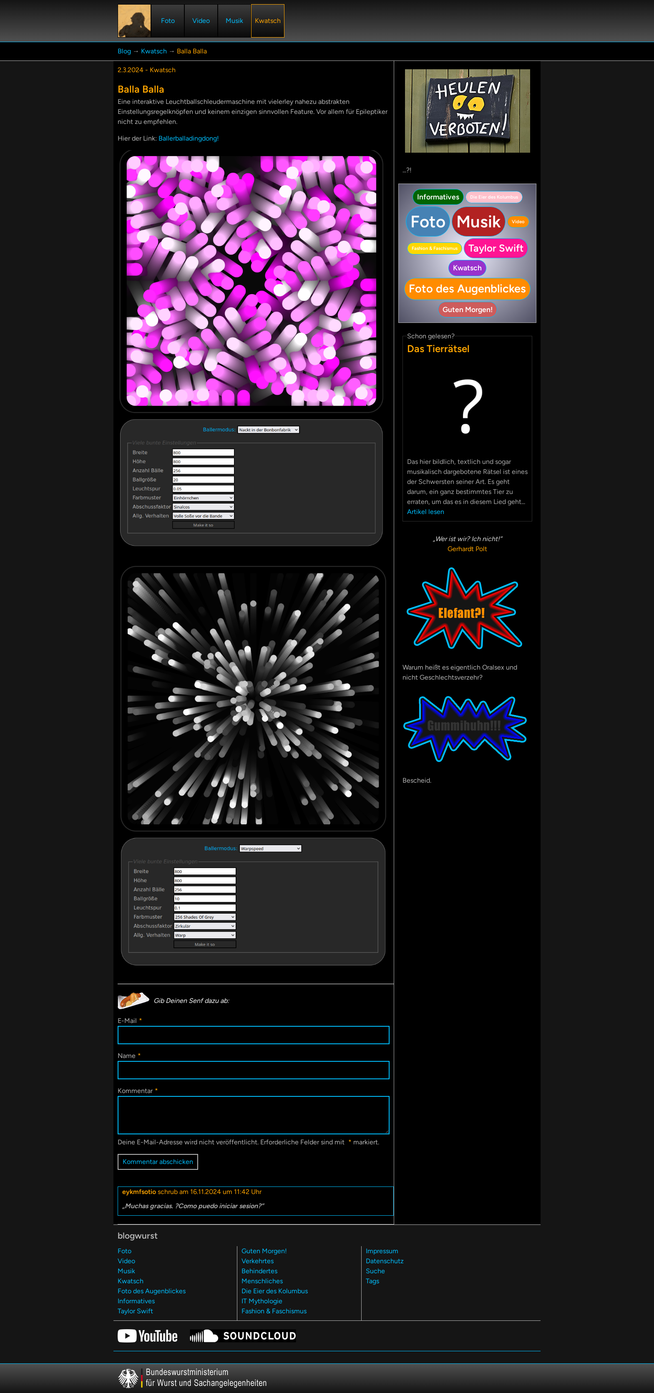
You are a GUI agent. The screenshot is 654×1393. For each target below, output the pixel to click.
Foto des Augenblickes (467, 288)
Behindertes (259, 1271)
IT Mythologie (261, 1301)
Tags (372, 1281)
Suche (375, 1271)
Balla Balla (192, 51)
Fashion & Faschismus (435, 248)
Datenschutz (385, 1261)
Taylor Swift (495, 248)
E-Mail (130, 1021)
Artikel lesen (425, 512)
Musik (478, 222)
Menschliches (262, 1281)
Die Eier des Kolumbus (494, 197)
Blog (124, 51)
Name (129, 1056)
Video (518, 221)
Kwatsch (154, 51)
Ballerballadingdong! (188, 138)
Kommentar (138, 1091)
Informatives (438, 196)
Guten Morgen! (468, 309)
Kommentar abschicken (158, 1162)
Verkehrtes (257, 1261)
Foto (427, 222)
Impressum (382, 1251)
